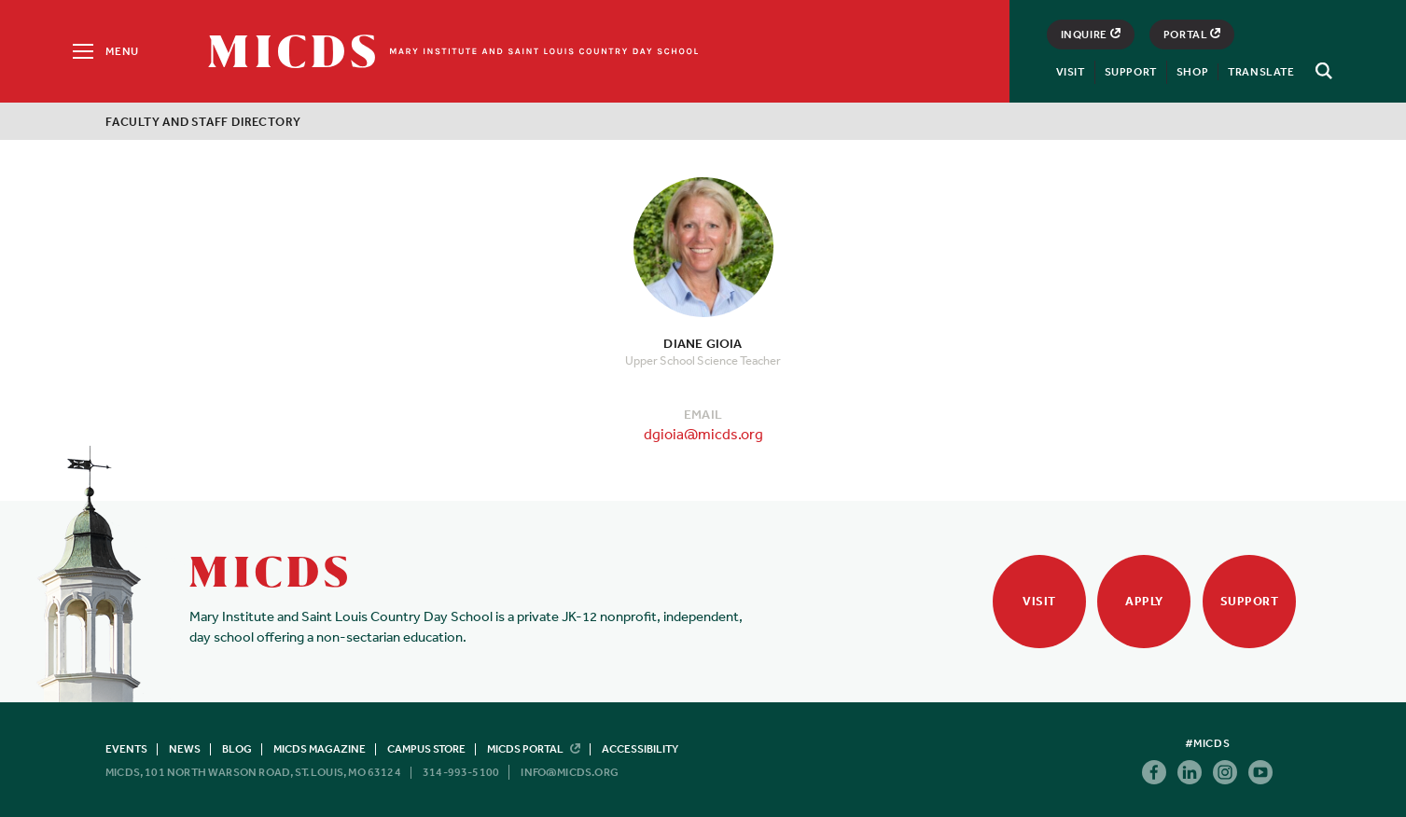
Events (126, 748)
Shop (1192, 71)
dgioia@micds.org (703, 433)
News (185, 748)
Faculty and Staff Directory (203, 122)
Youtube (1260, 772)
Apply (1144, 601)
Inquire (1091, 34)
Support (1131, 71)
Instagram (1225, 772)
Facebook (1154, 772)
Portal (1192, 34)
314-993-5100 (461, 772)
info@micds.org (570, 772)
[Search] (1321, 71)
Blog (237, 748)
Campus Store (426, 748)
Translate (1261, 71)
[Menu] (104, 51)
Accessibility (640, 748)
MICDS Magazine (319, 748)
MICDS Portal (533, 748)
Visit (1070, 71)
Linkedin (1189, 772)
